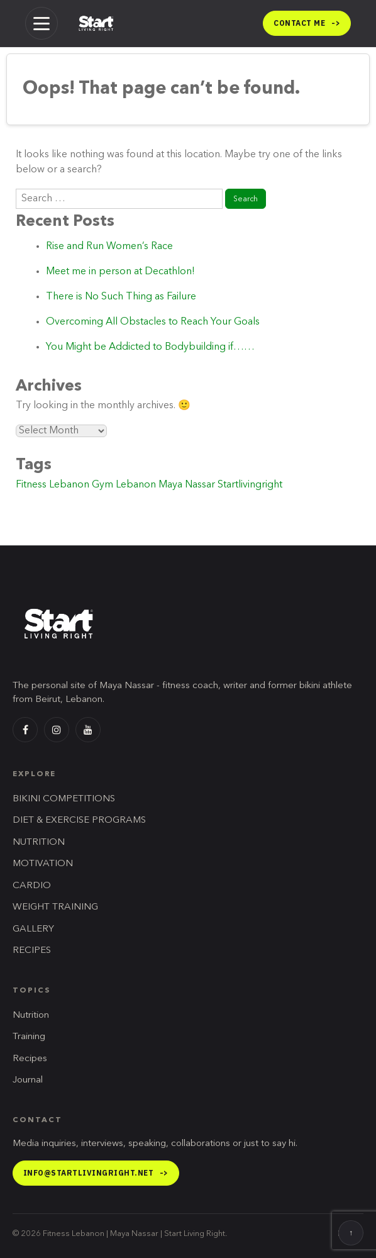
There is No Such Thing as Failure (121, 297)
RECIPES (32, 950)
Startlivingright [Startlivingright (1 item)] (250, 485)
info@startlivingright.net (96, 1172)
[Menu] (41, 23)
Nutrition (31, 1015)
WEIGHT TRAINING (55, 907)
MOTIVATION (43, 864)
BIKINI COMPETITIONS (64, 799)
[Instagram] (56, 729)
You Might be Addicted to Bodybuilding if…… (150, 347)
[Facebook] (25, 729)
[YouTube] (88, 729)
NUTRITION (39, 842)
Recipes (30, 1059)
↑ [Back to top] (351, 1233)
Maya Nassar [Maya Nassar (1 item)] (186, 485)
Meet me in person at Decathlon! (120, 272)
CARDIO (32, 886)
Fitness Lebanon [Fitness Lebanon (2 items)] (52, 485)
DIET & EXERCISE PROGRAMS (79, 820)
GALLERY (33, 929)
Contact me (307, 23)
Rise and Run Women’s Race (109, 247)
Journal (28, 1080)
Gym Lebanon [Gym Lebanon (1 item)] (124, 485)
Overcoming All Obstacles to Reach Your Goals (153, 322)
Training (29, 1037)
